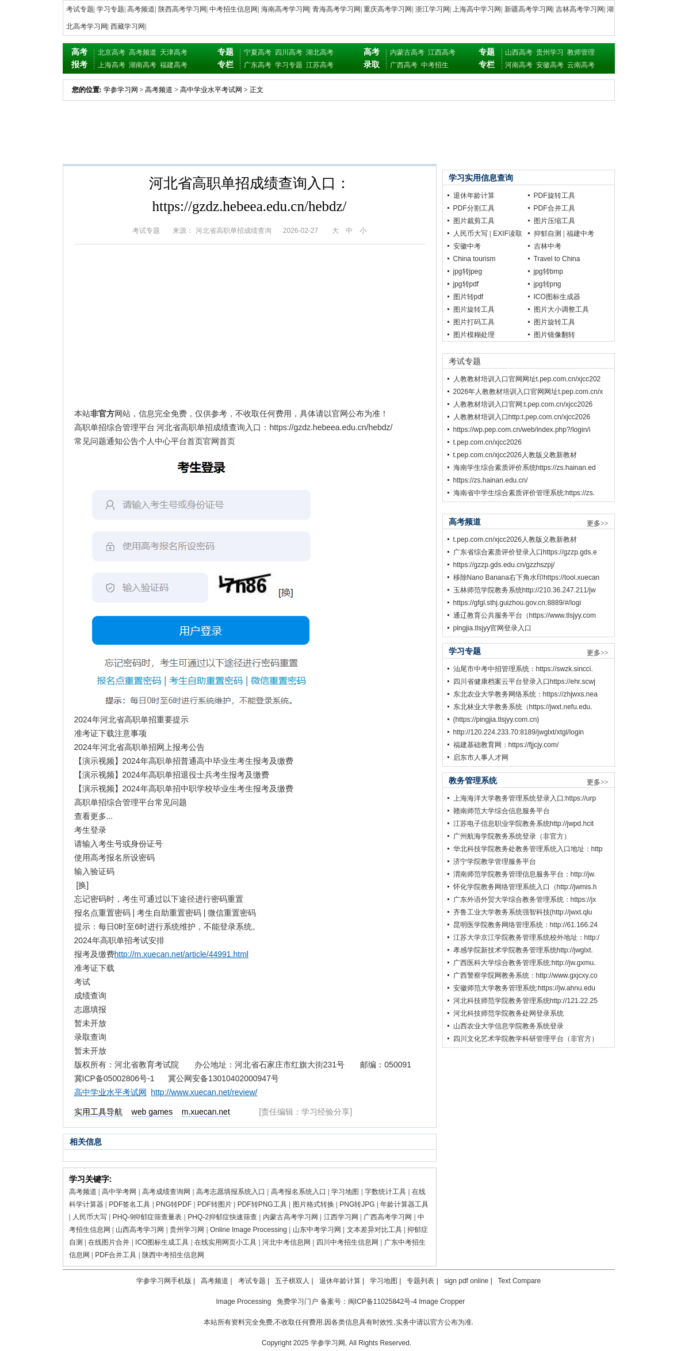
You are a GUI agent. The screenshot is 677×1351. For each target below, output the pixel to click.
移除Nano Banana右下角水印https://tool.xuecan (526, 577)
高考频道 (141, 9)
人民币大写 (89, 1217)
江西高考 (442, 52)
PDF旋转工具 (554, 196)
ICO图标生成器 (557, 297)
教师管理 (581, 52)
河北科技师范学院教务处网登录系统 (508, 1013)
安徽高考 (550, 65)
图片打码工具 (474, 322)
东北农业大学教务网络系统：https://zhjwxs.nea (525, 694)
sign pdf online (466, 1281)
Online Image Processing (248, 1230)
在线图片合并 (108, 1242)
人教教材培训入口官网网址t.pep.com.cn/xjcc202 (527, 379)
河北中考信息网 (286, 1242)
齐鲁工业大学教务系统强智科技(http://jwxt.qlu (522, 912)
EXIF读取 (507, 233)
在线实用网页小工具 (225, 1242)
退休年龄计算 (474, 196)
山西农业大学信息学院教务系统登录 (508, 1026)
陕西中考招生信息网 (173, 1255)
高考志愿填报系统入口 (230, 1192)
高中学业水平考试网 (211, 90)
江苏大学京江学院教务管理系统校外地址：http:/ (526, 937)
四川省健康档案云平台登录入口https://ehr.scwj (524, 682)
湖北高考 (320, 52)
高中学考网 (119, 1192)
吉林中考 (547, 246)
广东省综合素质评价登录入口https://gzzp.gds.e (525, 552)
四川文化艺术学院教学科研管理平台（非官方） (525, 1039)
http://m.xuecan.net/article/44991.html (181, 954)
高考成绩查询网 (166, 1192)
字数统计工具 (385, 1192)
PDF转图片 (214, 1204)
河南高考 (519, 65)
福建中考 (580, 233)
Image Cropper (442, 1302)
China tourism (474, 259)
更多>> (598, 523)
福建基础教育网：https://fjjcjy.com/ (506, 745)
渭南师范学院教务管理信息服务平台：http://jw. (524, 874)
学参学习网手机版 (164, 1281)
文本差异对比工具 (374, 1230)
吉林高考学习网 (580, 9)
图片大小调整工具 (561, 309)
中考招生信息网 (233, 9)
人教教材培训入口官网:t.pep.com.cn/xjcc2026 (523, 404)
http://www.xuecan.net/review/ (204, 1092)
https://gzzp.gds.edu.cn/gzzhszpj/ (504, 565)
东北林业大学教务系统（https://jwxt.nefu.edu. (522, 707)
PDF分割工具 (474, 208)
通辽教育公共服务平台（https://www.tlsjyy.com (524, 615)
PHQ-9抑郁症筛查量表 (147, 1217)
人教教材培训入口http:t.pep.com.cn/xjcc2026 (522, 417)
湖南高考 (142, 65)
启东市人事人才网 (480, 757)
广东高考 (257, 65)
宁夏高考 (257, 52)
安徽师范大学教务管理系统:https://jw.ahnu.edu (524, 988)
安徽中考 (467, 246)
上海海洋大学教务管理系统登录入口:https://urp (524, 798)
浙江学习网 (432, 9)
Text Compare (519, 1281)
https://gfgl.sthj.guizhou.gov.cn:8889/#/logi (517, 603)
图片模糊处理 (474, 335)
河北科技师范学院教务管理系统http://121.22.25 (525, 1001)
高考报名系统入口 (298, 1192)
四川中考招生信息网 (347, 1242)
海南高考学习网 (285, 9)
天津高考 (174, 52)
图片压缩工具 (554, 221)
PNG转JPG (356, 1204)
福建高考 (174, 65)
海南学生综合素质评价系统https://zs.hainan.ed (524, 468)
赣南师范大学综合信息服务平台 (501, 811)
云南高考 (581, 65)
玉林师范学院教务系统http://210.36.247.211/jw (524, 590)
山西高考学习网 (140, 1230)
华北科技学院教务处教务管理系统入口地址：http (528, 849)
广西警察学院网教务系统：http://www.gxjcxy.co (525, 975)
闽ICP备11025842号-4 (382, 1302)
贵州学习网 (187, 1230)
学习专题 (110, 9)
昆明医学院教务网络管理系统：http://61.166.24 (525, 925)
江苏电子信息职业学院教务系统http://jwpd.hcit (523, 824)
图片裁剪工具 (474, 221)
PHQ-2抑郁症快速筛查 (222, 1217)
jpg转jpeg (468, 271)
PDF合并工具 (115, 1255)
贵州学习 (550, 52)
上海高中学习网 (477, 9)
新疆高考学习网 (528, 9)
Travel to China (557, 259)
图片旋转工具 (474, 309)
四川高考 (289, 52)
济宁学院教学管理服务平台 (494, 862)
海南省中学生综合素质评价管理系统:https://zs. (524, 493)
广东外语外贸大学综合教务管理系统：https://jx (524, 899)
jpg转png (547, 284)
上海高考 (111, 65)
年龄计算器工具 (404, 1204)
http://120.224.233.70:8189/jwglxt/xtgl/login (518, 732)
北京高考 (111, 52)
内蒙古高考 (407, 52)
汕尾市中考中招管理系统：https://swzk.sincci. (523, 669)
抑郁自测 (547, 233)
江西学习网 (341, 1217)
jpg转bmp (548, 271)
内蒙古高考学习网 (290, 1217)
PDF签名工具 (129, 1204)
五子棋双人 (292, 1281)
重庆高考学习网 (388, 9)
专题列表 (420, 1281)
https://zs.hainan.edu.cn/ (490, 480)
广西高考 (404, 65)
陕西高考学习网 (182, 9)
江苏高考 (320, 65)
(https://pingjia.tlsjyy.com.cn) (496, 719)
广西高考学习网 (388, 1217)
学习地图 (345, 1192)
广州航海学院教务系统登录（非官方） (512, 836)
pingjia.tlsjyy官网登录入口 (492, 628)
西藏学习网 (127, 26)
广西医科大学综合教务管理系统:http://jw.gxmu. (524, 963)
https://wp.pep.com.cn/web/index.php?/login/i (522, 430)
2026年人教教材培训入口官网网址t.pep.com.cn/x (528, 392)
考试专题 (80, 9)
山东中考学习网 (317, 1230)
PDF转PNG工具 (262, 1204)
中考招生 (435, 65)
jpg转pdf (466, 284)
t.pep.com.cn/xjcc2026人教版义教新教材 (515, 455)
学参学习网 (121, 90)
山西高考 (519, 52)
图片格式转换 (313, 1204)
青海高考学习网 (336, 9)
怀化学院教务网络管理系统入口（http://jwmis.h (525, 887)
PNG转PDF (174, 1204)
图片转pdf (468, 297)
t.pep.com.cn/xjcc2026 (487, 442)
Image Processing (243, 1302)
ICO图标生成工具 (162, 1242)
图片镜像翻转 (554, 335)
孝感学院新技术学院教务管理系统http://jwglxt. (523, 950)
